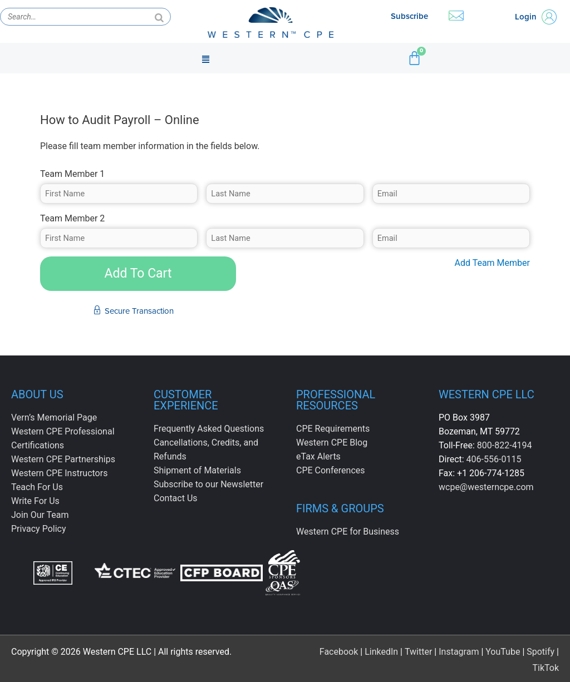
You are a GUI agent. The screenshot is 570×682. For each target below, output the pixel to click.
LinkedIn (381, 648)
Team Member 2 (72, 218)
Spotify (540, 648)
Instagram (459, 648)
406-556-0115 (494, 459)
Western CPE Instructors (59, 473)
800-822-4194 (504, 445)
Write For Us (35, 501)
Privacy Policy (38, 528)
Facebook (339, 648)
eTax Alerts (318, 456)
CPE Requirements (333, 428)
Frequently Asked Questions (209, 428)
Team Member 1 (72, 174)
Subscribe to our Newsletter (208, 484)
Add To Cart (138, 273)
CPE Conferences (330, 470)
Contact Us (176, 498)
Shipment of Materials (197, 470)
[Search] (159, 16)
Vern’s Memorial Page (54, 417)
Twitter (418, 648)
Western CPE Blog (331, 442)
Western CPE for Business (347, 531)
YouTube (502, 648)
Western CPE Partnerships (63, 459)
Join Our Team (40, 515)
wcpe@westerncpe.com (486, 487)
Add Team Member (492, 263)
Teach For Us (37, 487)
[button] (205, 58)
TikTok (545, 665)
